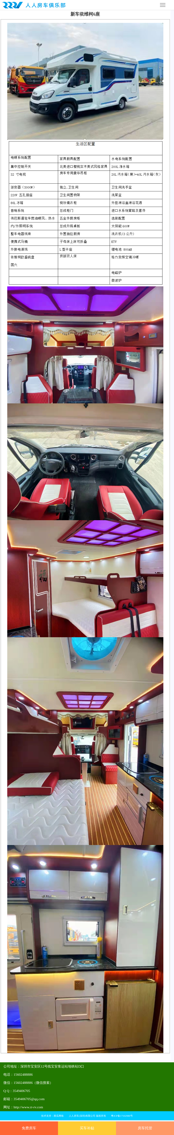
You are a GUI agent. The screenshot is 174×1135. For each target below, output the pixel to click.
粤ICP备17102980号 (122, 1115)
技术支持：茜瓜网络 (52, 1115)
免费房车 (29, 1128)
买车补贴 (87, 1128)
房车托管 (145, 1128)
